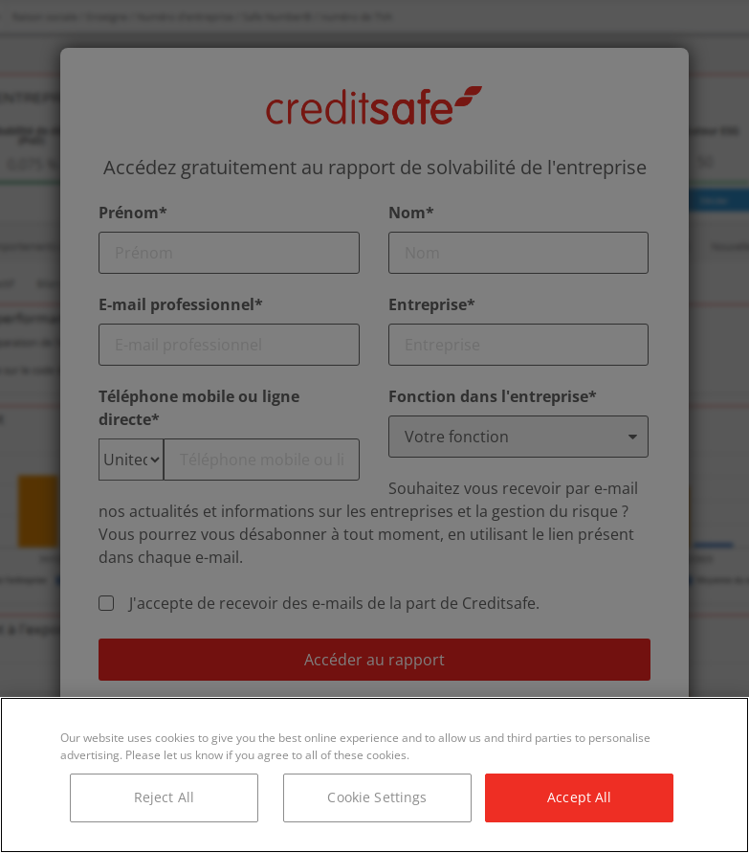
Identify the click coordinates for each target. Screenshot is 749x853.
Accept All (579, 797)
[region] (374, 775)
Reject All (164, 797)
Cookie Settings (377, 797)
